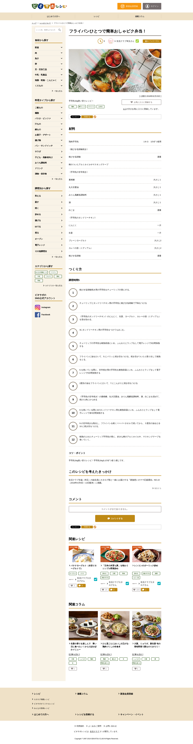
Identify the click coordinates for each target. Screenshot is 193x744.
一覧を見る (58, 91)
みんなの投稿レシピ (41, 272)
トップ (34, 23)
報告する (157, 488)
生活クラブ (96, 731)
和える (38, 196)
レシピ (96, 16)
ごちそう (48, 276)
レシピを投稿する (85, 714)
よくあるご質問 (94, 726)
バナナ (82, 573)
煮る (37, 233)
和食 (123, 573)
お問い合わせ (111, 726)
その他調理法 (41, 251)
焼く (37, 208)
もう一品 (136, 577)
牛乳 (39, 276)
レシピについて (45, 23)
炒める (38, 214)
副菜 (156, 573)
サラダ (38, 151)
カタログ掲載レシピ (41, 699)
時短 (39, 280)
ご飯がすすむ (105, 577)
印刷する (87, 117)
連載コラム (139, 16)
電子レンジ (40, 245)
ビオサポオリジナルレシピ (44, 704)
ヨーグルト (72, 573)
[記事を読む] (74, 654)
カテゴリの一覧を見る (53, 286)
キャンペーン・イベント (132, 714)
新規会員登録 (126, 694)
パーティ (53, 272)
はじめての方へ (53, 16)
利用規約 (80, 726)
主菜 (114, 573)
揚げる (38, 220)
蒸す (37, 202)
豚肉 (58, 276)
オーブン (39, 239)
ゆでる (38, 226)
